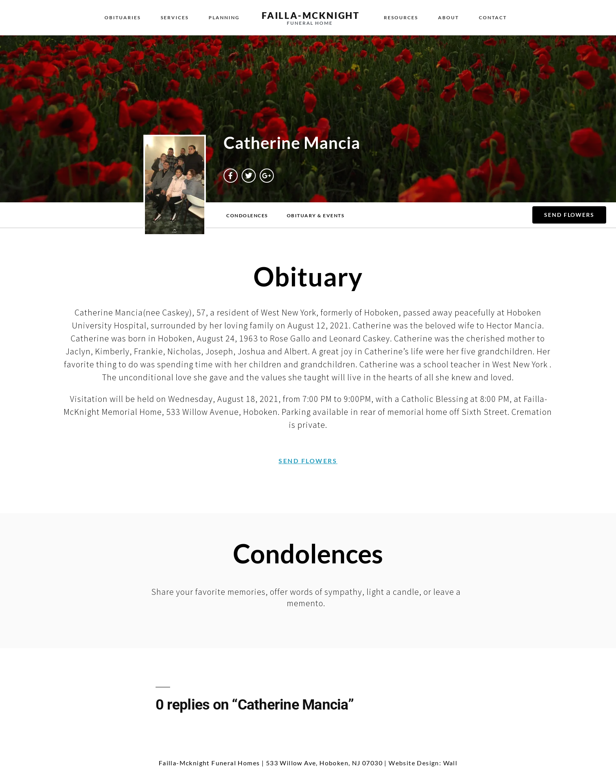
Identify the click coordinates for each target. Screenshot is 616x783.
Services (175, 17)
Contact (493, 17)
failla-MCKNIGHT (311, 15)
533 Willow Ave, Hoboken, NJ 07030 (324, 762)
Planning (224, 17)
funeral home (310, 23)
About (448, 17)
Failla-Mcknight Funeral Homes (209, 762)
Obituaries (122, 17)
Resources (401, 17)
